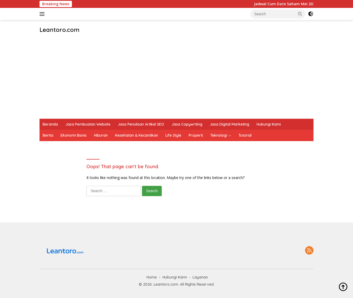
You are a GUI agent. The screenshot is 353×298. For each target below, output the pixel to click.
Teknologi (218, 135)
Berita (48, 135)
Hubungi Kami (269, 124)
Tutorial (245, 135)
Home (151, 277)
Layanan (200, 277)
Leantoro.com (59, 29)
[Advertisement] (176, 79)
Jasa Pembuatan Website (87, 124)
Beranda (50, 124)
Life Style (173, 135)
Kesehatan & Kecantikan (136, 135)
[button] (300, 13)
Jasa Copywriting (186, 124)
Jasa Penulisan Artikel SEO (141, 124)
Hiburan (101, 135)
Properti (196, 135)
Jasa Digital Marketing (229, 124)
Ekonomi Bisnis (74, 135)
